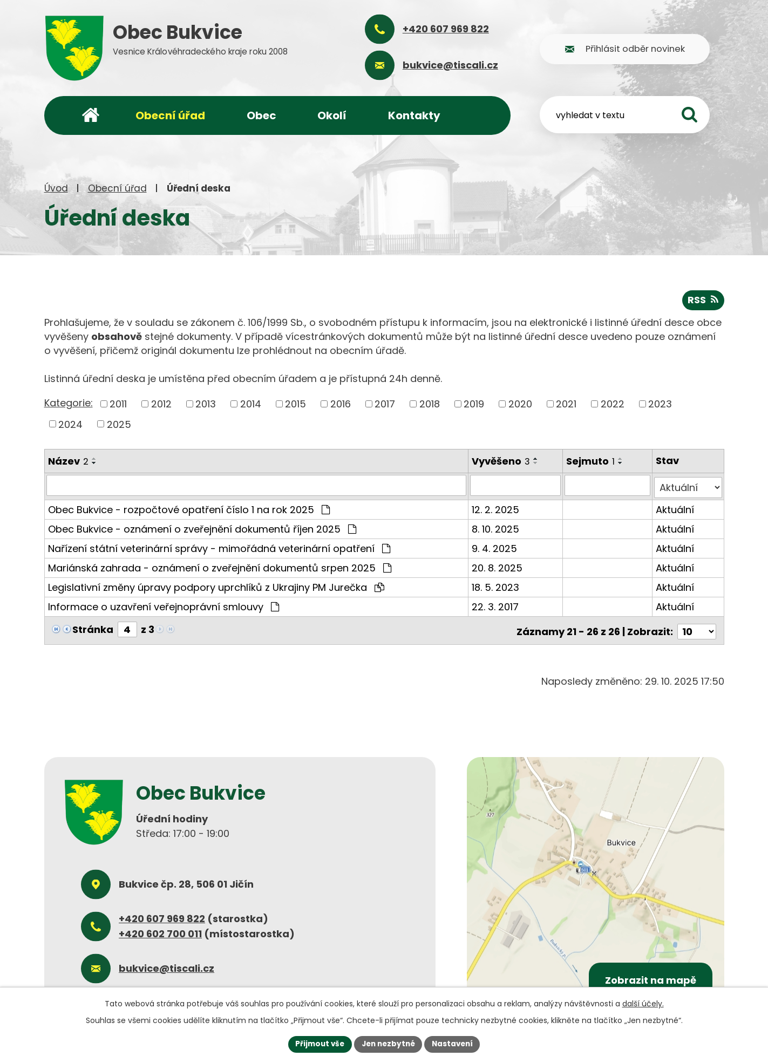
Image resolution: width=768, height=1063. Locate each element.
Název (68, 460)
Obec (261, 115)
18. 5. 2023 (496, 584)
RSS (703, 299)
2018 (429, 403)
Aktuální (675, 506)
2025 (119, 423)
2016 (340, 403)
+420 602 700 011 (160, 928)
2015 (295, 403)
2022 (612, 403)
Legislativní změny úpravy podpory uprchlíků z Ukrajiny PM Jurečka (216, 584)
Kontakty (414, 115)
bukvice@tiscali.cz (166, 963)
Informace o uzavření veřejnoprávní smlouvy (163, 603)
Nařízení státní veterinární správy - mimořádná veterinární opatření (219, 545)
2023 (660, 403)
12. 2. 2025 (496, 506)
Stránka (92, 626)
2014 (250, 403)
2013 (205, 403)
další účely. (643, 1003)
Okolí (331, 115)
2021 (566, 403)
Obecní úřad (117, 188)
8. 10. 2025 (496, 526)
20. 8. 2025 (497, 564)
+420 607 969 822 (162, 913)
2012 (161, 403)
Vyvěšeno (501, 460)
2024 (70, 423)
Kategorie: (68, 402)
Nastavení (455, 1043)
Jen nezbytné (388, 1043)
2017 (385, 403)
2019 (474, 403)
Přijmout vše (317, 1043)
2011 (118, 403)
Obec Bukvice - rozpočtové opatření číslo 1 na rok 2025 (189, 506)
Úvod (56, 188)
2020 (520, 403)
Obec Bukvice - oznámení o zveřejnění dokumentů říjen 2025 (202, 526)
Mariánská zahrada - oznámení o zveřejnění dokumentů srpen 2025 (219, 564)
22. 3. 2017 (495, 603)
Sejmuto (591, 460)
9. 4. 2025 (495, 545)
